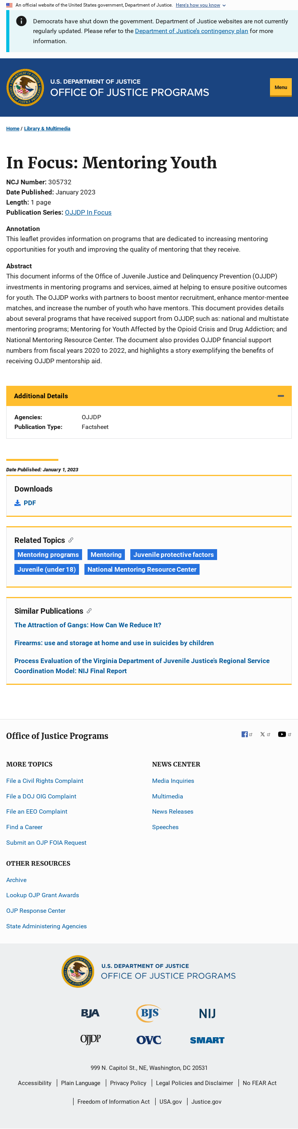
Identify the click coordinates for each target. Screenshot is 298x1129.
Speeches (165, 827)
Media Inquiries (173, 780)
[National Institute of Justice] (207, 1010)
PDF (30, 503)
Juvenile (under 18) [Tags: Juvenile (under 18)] (47, 569)
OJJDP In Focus (88, 212)
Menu (281, 87)
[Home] (130, 87)
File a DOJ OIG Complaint (41, 796)
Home (12, 128)
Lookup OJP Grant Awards (42, 895)
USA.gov (171, 1101)
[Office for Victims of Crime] (149, 1039)
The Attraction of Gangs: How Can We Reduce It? (87, 625)
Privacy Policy (128, 1083)
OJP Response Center (35, 910)
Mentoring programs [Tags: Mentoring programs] (48, 554)
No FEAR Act (260, 1083)
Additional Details (41, 396)
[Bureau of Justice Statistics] (148, 1019)
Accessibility (34, 1083)
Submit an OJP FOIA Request (46, 842)
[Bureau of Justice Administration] (90, 1009)
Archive (16, 880)
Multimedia (167, 796)
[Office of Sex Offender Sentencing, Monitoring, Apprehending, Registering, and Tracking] (207, 1038)
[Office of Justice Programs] (25, 87)
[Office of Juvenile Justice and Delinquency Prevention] (91, 1041)
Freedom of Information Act (113, 1101)
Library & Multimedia (47, 128)
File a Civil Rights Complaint (44, 780)
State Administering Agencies (46, 926)
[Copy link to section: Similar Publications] (87, 610)
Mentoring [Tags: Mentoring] (106, 554)
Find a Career (24, 827)
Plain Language (80, 1083)
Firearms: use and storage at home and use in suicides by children (114, 643)
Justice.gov (206, 1101)
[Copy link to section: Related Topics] (69, 539)
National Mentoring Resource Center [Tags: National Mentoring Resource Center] (142, 569)
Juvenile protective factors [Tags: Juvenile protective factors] (173, 554)
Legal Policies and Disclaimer (194, 1083)
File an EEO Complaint (36, 811)
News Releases (172, 811)
